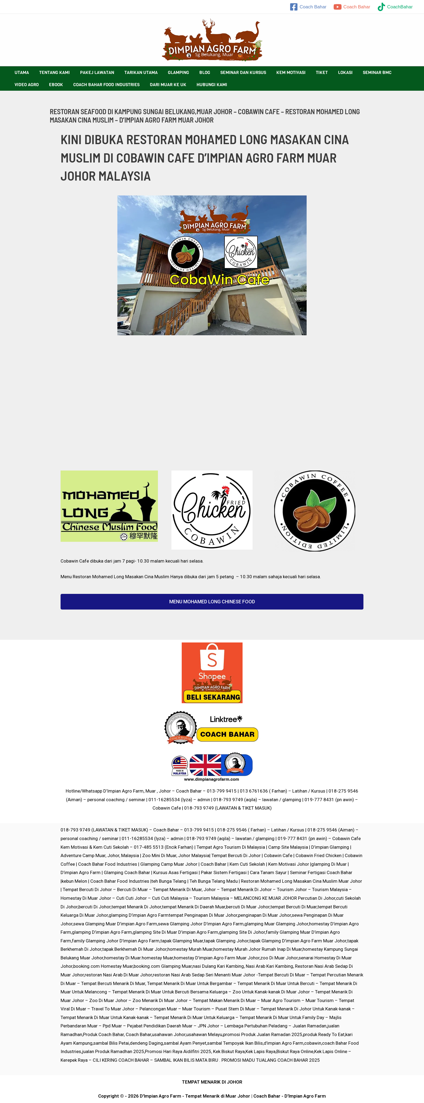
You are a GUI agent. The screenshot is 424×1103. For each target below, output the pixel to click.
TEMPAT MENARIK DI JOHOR (212, 1082)
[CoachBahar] (395, 7)
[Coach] (308, 7)
